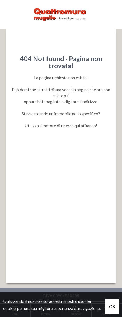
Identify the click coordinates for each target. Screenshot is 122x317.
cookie (9, 308)
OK (112, 306)
